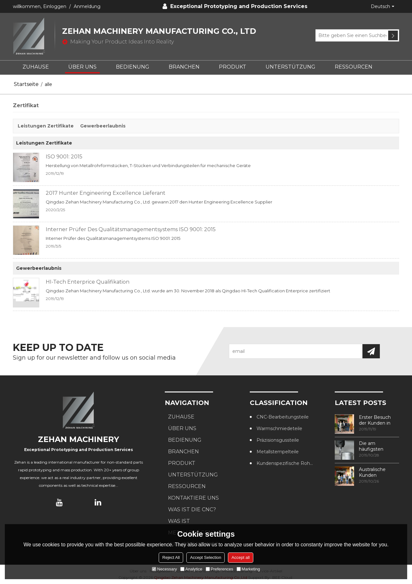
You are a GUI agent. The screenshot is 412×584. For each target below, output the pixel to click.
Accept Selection (205, 557)
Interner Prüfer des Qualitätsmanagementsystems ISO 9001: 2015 (131, 229)
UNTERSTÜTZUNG (290, 67)
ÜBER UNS (82, 67)
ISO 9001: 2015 (64, 157)
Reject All (171, 557)
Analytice (191, 569)
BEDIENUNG (132, 67)
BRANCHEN (184, 67)
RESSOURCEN (353, 67)
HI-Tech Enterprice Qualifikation (87, 282)
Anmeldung (87, 6)
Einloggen (54, 6)
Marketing (248, 569)
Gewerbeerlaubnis (103, 126)
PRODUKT (232, 67)
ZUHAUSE (36, 67)
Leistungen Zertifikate (46, 126)
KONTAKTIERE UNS (193, 498)
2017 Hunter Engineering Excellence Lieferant (105, 193)
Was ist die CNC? (192, 509)
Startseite (26, 84)
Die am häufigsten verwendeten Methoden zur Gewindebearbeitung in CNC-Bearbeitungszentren (379, 446)
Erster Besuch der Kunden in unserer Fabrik (375, 420)
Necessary (164, 569)
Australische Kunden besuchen (372, 472)
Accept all (240, 557)
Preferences (219, 569)
